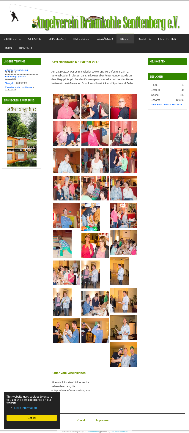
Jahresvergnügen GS (15, 76)
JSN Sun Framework (119, 432)
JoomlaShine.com (91, 432)
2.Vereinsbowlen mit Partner (19, 87)
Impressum (103, 420)
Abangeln (9, 83)
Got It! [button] (31, 418)
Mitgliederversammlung (16, 70)
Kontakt (81, 420)
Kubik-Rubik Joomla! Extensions (166, 104)
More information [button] (25, 408)
